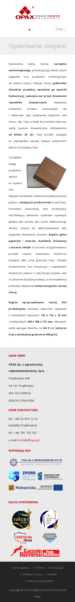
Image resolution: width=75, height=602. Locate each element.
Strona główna (21, 567)
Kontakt (52, 574)
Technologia (55, 567)
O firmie (39, 567)
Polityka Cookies (33, 574)
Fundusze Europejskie (39, 581)
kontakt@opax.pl (29, 440)
